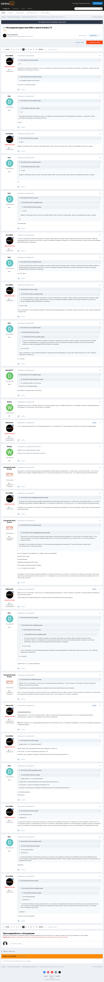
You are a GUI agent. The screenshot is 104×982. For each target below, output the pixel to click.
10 (30, 49)
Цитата (23, 89)
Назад (7, 49)
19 (9, 110)
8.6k (9, 436)
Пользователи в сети (32, 12)
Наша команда (20, 12)
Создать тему (80, 42)
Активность (16, 8)
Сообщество (6, 9)
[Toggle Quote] (20, 60)
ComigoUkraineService (9, 468)
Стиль (51, 976)
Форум (3, 12)
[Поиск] (82, 8)
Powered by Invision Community (52, 979)
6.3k (9, 69)
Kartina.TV (52, 978)
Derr (9, 96)
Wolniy (9, 402)
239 (9, 384)
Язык (46, 976)
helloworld (15, 34)
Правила (10, 12)
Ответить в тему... (16, 943)
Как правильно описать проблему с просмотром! (52, 22)
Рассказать (83, 35)
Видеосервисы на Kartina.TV (25, 36)
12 (36, 49)
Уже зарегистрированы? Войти (81, 3)
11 (33, 49)
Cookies (57, 976)
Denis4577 (9, 370)
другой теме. (92, 426)
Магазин (30, 8)
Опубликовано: (25, 55)
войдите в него (65, 935)
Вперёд (41, 49)
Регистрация (97, 3)
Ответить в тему (94, 42)
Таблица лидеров (45, 12)
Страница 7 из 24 (52, 49)
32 (9, 483)
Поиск (23, 8)
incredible (9, 55)
